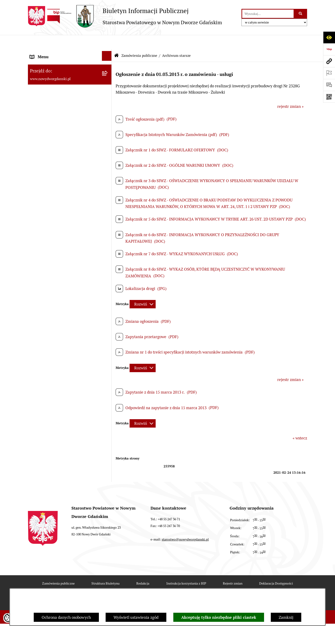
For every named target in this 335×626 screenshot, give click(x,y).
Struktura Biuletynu (105, 569)
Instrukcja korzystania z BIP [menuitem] (54, 185)
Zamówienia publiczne (139, 41)
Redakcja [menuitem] (38, 197)
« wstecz (300, 423)
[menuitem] (70, 55)
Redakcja (142, 569)
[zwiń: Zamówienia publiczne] (107, 80)
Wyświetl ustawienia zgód (136, 617)
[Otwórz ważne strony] (329, 73)
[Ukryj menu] (107, 42)
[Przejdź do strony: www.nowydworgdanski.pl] (329, 61)
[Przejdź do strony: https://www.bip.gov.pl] (329, 49)
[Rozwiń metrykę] (143, 290)
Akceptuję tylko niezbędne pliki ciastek (218, 617)
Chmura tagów (167, 586)
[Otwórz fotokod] (329, 97)
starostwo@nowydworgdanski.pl (185, 525)
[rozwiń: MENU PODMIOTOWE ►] (107, 53)
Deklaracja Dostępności (276, 569)
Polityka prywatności (209, 586)
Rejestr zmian (232, 569)
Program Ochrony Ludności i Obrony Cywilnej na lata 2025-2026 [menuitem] (62, 308)
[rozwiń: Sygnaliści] (107, 291)
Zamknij (286, 617)
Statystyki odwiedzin (125, 586)
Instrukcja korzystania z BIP (186, 569)
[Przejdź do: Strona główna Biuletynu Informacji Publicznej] (116, 41)
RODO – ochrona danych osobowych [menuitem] (62, 209)
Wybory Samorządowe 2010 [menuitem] (54, 256)
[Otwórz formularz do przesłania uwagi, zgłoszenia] (329, 85)
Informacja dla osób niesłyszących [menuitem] (60, 268)
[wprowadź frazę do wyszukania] (267, 14)
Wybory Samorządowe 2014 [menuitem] (54, 244)
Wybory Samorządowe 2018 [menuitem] (54, 232)
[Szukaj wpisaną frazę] (300, 14)
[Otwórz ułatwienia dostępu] (329, 37)
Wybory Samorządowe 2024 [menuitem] (54, 221)
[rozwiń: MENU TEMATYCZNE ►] (107, 67)
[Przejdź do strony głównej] (125, 16)
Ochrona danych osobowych (66, 617)
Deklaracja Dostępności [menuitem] (50, 280)
